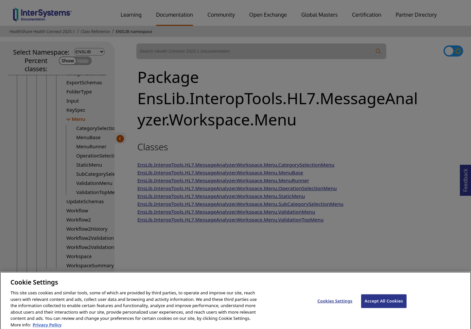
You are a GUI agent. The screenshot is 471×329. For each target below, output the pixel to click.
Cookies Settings (334, 304)
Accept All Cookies (384, 304)
